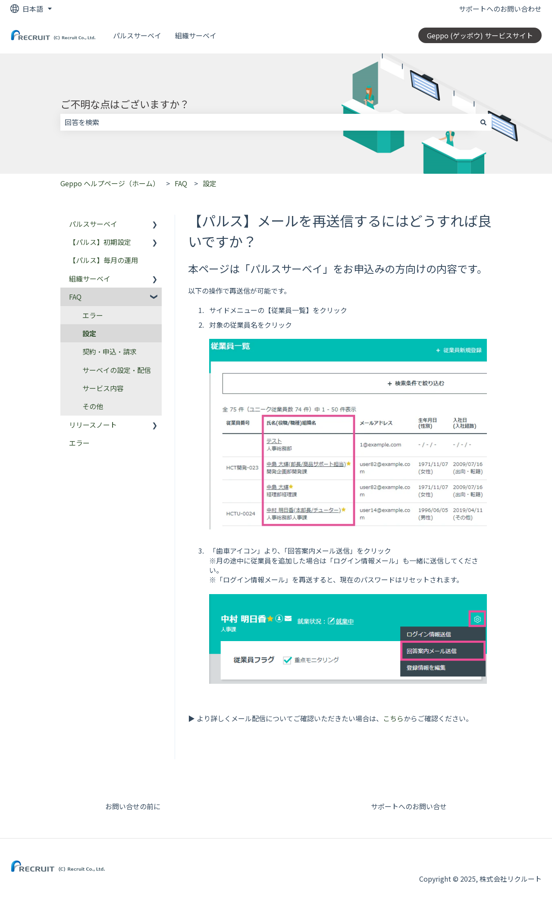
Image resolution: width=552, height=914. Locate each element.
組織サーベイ (195, 35)
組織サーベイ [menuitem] (89, 278)
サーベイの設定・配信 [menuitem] (116, 370)
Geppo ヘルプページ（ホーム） (110, 183)
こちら (393, 718)
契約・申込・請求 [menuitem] (109, 351)
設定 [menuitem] (89, 333)
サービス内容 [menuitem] (103, 388)
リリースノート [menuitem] (93, 424)
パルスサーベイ (137, 35)
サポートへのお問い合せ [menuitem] (409, 806)
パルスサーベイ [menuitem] (93, 224)
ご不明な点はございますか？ (124, 104)
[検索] (483, 122)
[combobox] (267, 122)
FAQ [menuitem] (75, 296)
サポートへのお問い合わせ (500, 8)
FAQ (181, 183)
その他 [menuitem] (92, 406)
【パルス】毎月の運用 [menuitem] (103, 260)
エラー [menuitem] (92, 315)
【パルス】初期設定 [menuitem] (100, 242)
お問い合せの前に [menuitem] (132, 806)
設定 (209, 183)
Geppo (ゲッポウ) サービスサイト (480, 35)
